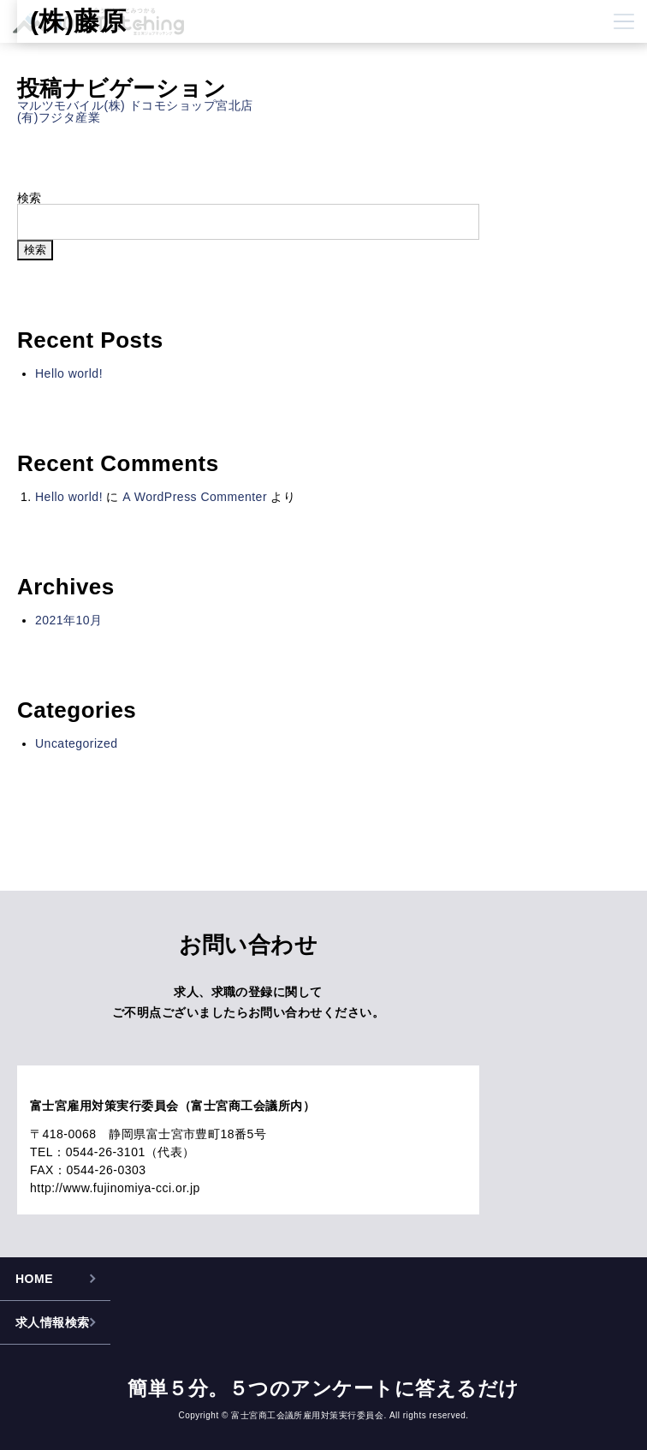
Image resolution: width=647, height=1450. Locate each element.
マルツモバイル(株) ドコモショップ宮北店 (135, 105)
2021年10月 (69, 620)
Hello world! (69, 373)
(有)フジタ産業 (58, 117)
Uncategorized (76, 743)
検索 (29, 198)
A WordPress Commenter (194, 497)
